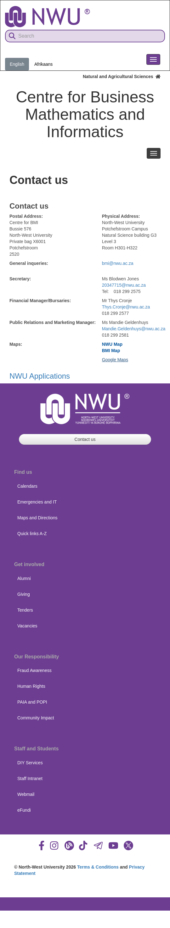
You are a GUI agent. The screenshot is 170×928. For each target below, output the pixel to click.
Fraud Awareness (34, 670)
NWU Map (112, 344)
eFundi (24, 810)
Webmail (25, 794)
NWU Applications (39, 376)
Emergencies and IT (37, 501)
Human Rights (31, 686)
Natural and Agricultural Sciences (122, 76)
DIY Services (30, 762)
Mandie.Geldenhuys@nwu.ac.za (134, 328)
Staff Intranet (29, 778)
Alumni (24, 578)
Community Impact (35, 717)
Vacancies (27, 625)
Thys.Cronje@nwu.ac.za (126, 306)
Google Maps (115, 359)
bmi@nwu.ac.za (117, 263)
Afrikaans (43, 64)
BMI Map (111, 350)
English (17, 64)
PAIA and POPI (32, 702)
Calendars (27, 486)
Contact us (85, 439)
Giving (23, 594)
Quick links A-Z (32, 533)
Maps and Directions (37, 517)
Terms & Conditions (98, 867)
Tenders (25, 610)
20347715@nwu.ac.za (124, 285)
